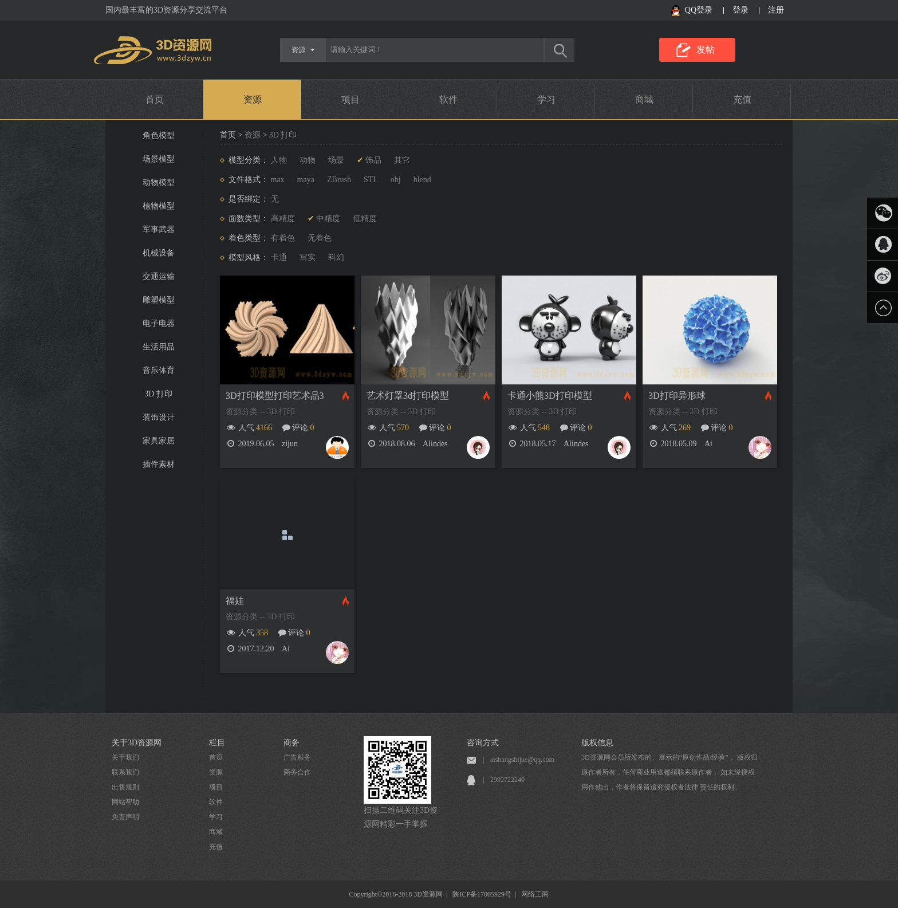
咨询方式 (483, 742)
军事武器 (159, 229)
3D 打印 (158, 394)
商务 (291, 742)
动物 (308, 160)
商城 (644, 99)
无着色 (320, 238)
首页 (154, 99)
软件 (448, 99)
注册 (776, 10)
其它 (402, 160)
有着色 (283, 238)
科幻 (336, 257)
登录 (740, 10)
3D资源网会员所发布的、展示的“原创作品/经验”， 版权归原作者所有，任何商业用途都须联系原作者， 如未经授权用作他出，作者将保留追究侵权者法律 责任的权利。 (669, 772)
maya (305, 179)
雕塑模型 (159, 300)
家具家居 (159, 441)
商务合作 (297, 772)
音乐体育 (159, 370)
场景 (336, 160)
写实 (308, 257)
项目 (350, 99)
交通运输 (159, 276)
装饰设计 (159, 417)
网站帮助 (125, 802)
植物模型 (159, 206)
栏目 (217, 742)
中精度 (328, 218)
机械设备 (159, 253)
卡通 (279, 257)
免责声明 (125, 817)
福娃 (235, 601)
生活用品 (159, 347)
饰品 (373, 160)
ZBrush (339, 179)
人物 (279, 160)
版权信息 (597, 742)
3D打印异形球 (677, 395)
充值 (742, 99)
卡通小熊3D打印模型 (549, 395)
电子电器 (159, 323)
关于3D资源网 (137, 742)
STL (371, 179)
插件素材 (159, 464)
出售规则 (125, 787)
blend (422, 179)
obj (396, 179)
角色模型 (159, 135)
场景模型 (159, 159)
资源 (252, 99)
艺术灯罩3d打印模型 (408, 395)
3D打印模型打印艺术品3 (275, 395)
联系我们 (125, 772)
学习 (546, 99)
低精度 (365, 218)
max (278, 179)
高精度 (283, 218)
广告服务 (297, 757)
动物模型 (159, 182)
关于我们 (125, 757)
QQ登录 (698, 10)
